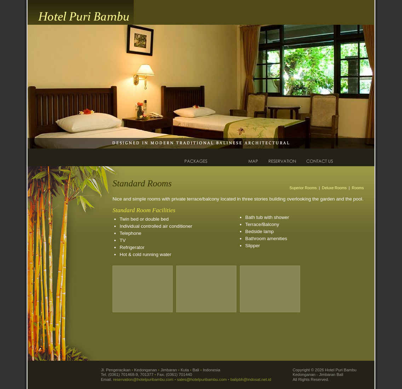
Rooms (358, 188)
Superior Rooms (303, 188)
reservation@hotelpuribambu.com (143, 379)
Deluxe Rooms (334, 188)
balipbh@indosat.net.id (250, 379)
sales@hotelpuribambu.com (202, 379)
